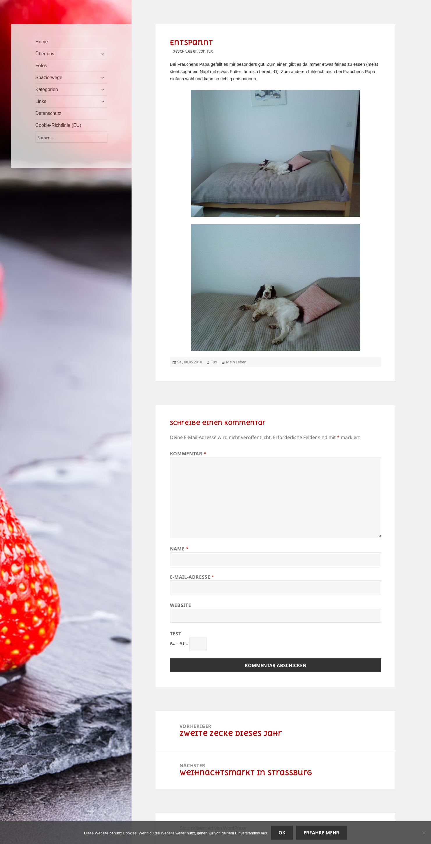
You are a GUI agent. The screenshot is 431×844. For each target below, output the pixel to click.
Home (42, 41)
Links (41, 101)
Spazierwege (49, 77)
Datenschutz (48, 113)
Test (175, 633)
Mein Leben (236, 362)
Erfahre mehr (321, 832)
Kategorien (47, 89)
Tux (214, 362)
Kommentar (188, 453)
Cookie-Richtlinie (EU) (58, 125)
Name (179, 549)
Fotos (41, 65)
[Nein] (424, 833)
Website (180, 605)
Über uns (45, 53)
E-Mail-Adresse (192, 577)
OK (282, 832)
